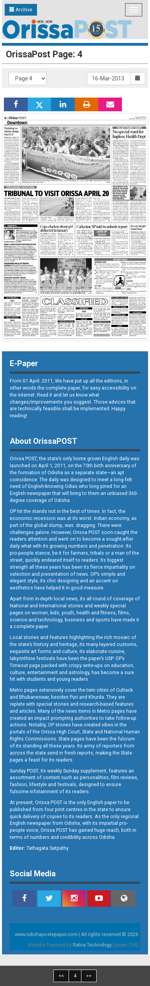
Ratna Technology (92, 945)
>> (89, 976)
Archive (20, 9)
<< (61, 976)
